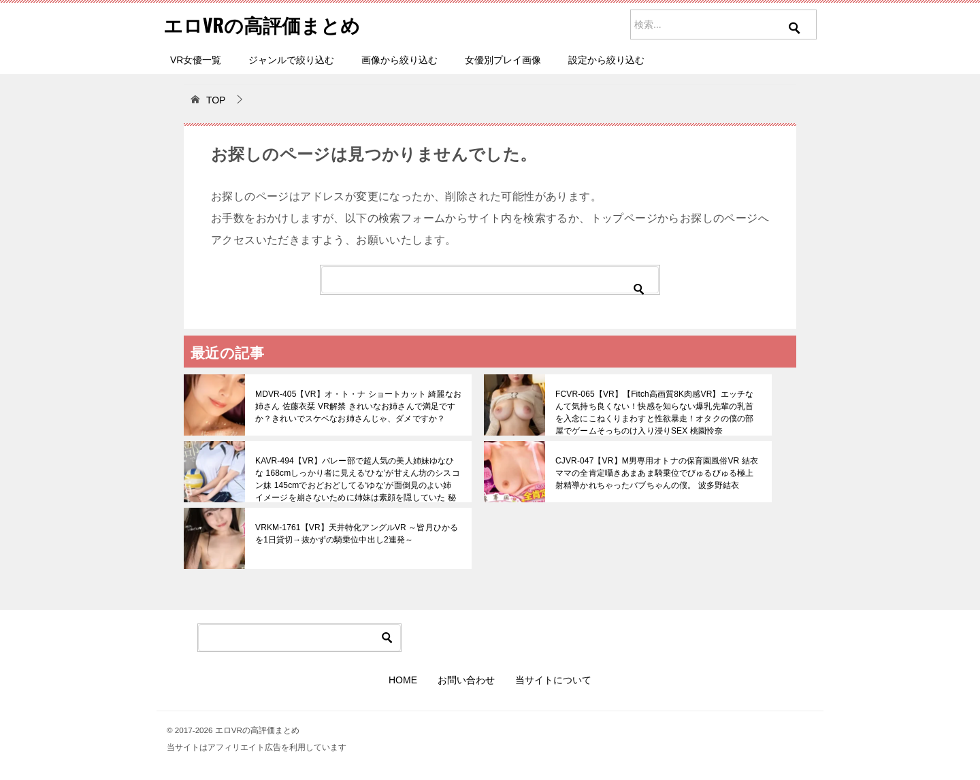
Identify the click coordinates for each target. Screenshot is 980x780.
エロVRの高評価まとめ (268, 23)
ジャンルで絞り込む (291, 59)
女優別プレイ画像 (503, 59)
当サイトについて (553, 680)
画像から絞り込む (399, 59)
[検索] (490, 279)
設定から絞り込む (606, 59)
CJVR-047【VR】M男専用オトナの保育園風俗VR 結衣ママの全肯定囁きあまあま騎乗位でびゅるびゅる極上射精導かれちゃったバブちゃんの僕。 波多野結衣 (657, 473)
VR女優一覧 (195, 59)
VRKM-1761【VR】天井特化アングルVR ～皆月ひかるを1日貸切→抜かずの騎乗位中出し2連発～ (355, 534)
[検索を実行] (795, 37)
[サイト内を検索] (723, 24)
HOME (403, 680)
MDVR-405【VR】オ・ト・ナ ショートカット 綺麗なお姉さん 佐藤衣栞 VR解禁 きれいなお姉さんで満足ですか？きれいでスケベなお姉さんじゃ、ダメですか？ (357, 406)
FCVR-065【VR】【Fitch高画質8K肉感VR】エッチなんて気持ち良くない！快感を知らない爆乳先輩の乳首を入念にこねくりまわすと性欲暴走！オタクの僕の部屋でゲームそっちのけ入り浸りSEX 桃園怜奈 (657, 412)
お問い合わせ (466, 680)
